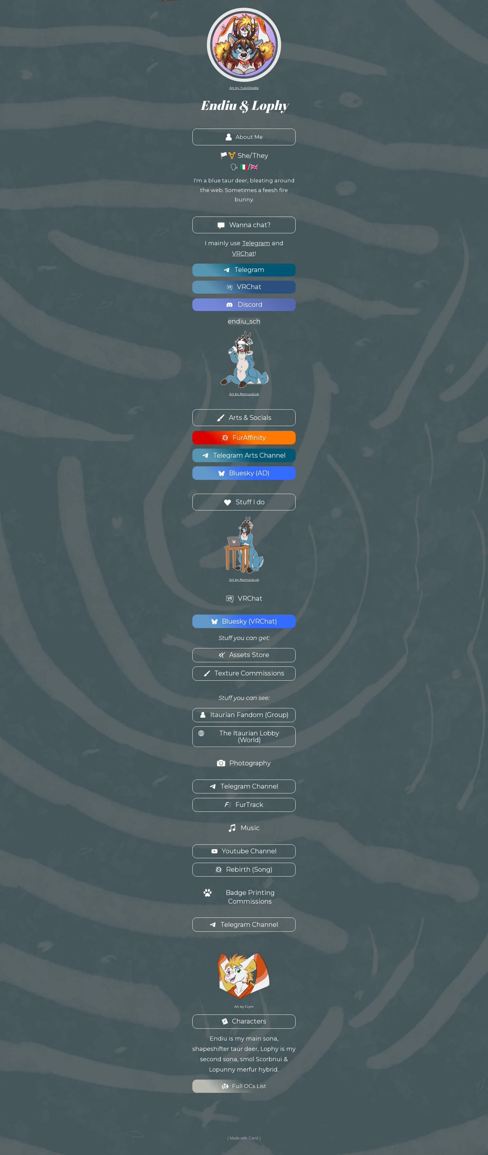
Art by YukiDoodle (244, 88)
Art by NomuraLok (244, 394)
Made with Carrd (244, 1138)
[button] (244, 137)
